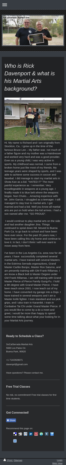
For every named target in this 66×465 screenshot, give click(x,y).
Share (11, 420)
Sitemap (18, 460)
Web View (57, 463)
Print (8, 460)
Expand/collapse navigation (33, 4)
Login (59, 460)
